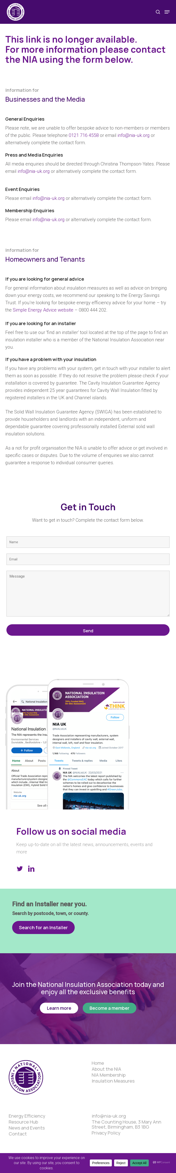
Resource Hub (23, 1121)
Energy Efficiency (27, 1116)
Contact (18, 1133)
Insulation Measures (113, 1080)
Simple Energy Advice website (43, 310)
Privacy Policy (106, 1132)
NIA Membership (109, 1075)
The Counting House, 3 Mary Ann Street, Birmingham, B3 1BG (126, 1124)
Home (98, 1063)
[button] (167, 12)
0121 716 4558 (84, 135)
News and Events (27, 1127)
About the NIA (106, 1069)
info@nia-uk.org (134, 135)
